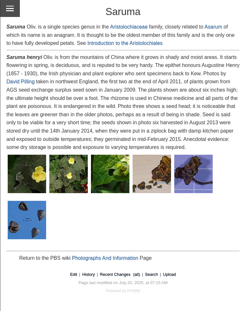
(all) (136, 274)
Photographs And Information (105, 258)
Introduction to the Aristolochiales (125, 43)
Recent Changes (115, 274)
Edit (73, 274)
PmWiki (133, 291)
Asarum (213, 26)
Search (151, 274)
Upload (169, 274)
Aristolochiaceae (128, 26)
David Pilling (20, 81)
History (88, 274)
